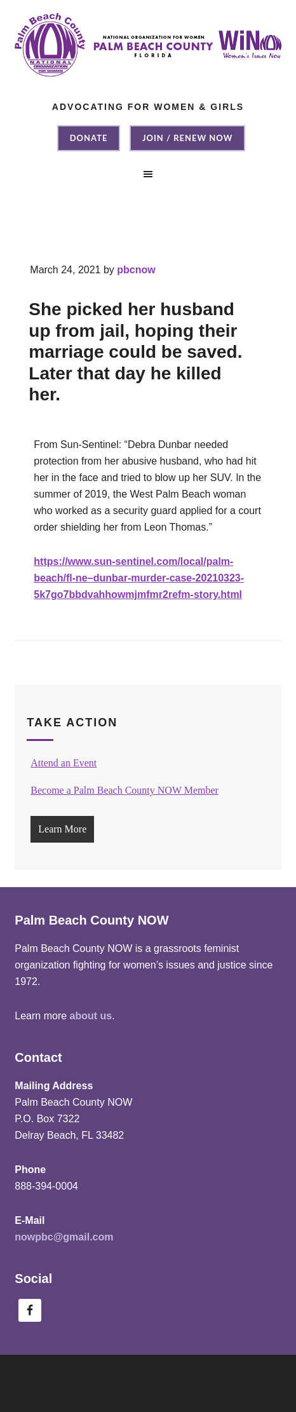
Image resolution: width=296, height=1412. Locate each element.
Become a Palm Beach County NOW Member (124, 790)
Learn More (62, 829)
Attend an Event (63, 762)
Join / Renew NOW (187, 138)
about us (91, 1015)
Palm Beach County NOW (148, 57)
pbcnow (136, 269)
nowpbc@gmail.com (64, 1237)
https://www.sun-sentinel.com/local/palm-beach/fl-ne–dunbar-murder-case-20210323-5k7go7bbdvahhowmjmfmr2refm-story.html (139, 578)
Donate (89, 138)
